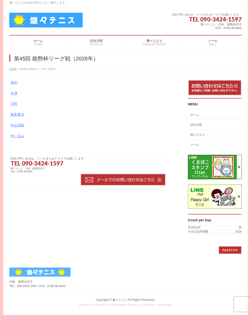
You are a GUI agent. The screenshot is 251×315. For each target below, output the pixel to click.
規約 (14, 82)
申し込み (17, 136)
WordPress (103, 305)
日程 (14, 104)
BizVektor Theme (125, 305)
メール (194, 144)
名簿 (14, 93)
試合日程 (196, 124)
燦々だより (197, 134)
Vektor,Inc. (149, 305)
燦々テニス (120, 300)
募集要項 (17, 114)
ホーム (194, 114)
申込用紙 (17, 125)
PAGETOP (230, 250)
